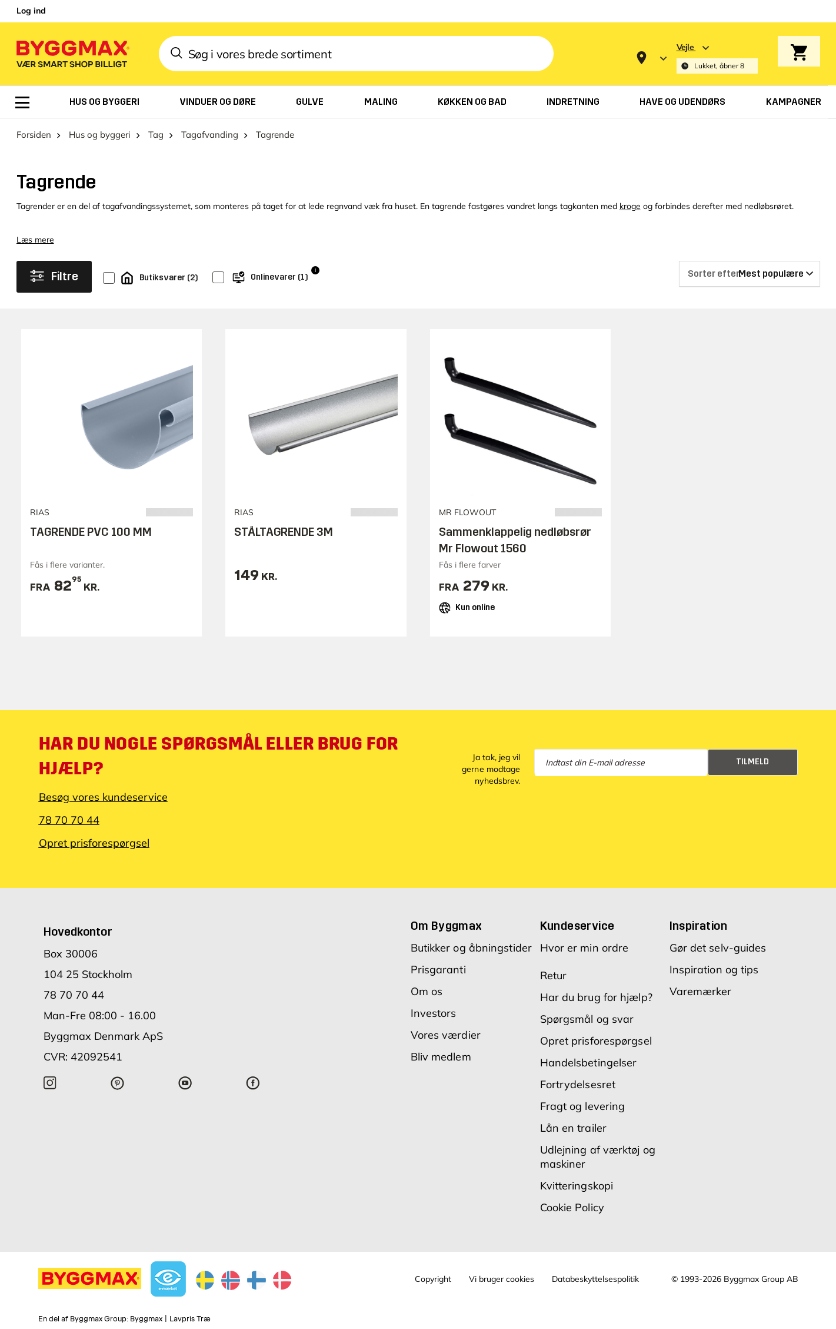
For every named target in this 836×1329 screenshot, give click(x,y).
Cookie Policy (572, 1207)
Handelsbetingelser (588, 1062)
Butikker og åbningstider (471, 948)
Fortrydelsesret (578, 1084)
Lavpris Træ (190, 1319)
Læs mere (35, 239)
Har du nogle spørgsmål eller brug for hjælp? (218, 756)
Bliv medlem (441, 1056)
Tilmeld (752, 762)
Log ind (31, 10)
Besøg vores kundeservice (103, 797)
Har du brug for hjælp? (596, 997)
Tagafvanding (209, 134)
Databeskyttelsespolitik (595, 1279)
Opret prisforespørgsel (94, 843)
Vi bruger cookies (501, 1279)
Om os (427, 991)
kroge (630, 206)
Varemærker (701, 991)
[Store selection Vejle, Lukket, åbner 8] (717, 58)
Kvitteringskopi (577, 1185)
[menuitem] (22, 102)
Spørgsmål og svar (587, 1019)
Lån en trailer (573, 1128)
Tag (156, 134)
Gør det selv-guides (718, 948)
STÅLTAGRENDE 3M (283, 532)
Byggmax (146, 1319)
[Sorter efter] (749, 274)
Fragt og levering (582, 1106)
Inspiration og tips (714, 969)
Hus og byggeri (100, 134)
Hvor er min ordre (584, 948)
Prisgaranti (438, 969)
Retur (553, 975)
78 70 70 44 (69, 820)
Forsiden (33, 134)
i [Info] (315, 270)
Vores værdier (446, 1035)
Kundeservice (577, 926)
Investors (434, 1013)
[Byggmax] (72, 53)
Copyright (433, 1279)
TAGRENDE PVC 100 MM (91, 532)
